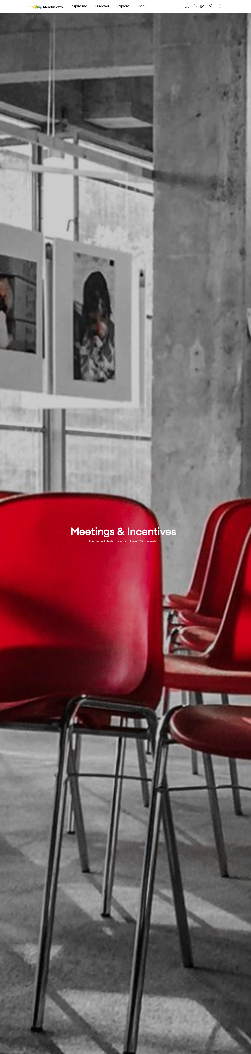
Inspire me (78, 6)
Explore (123, 6)
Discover (102, 6)
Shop (187, 5)
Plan (141, 6)
